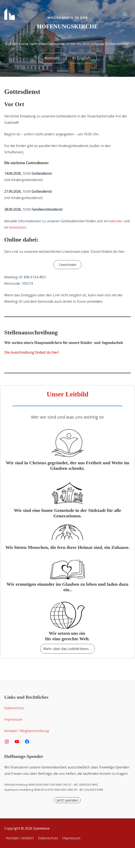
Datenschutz (14, 708)
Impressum (13, 719)
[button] (52, 58)
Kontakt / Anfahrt (20, 838)
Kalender (115, 221)
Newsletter (17, 227)
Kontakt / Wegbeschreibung (26, 730)
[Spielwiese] (9, 14)
